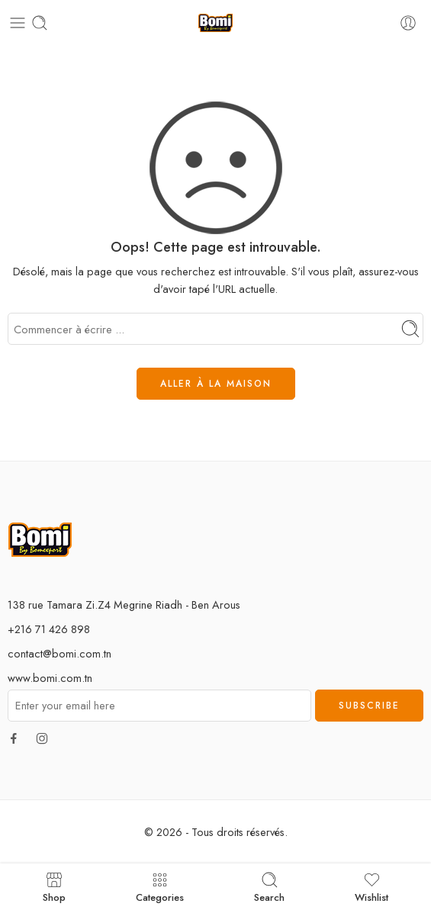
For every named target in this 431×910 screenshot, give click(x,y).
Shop (54, 886)
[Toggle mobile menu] (17, 23)
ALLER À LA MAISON (216, 384)
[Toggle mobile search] (39, 22)
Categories (160, 886)
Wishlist (371, 886)
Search (269, 886)
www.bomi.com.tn (50, 678)
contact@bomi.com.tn (59, 653)
